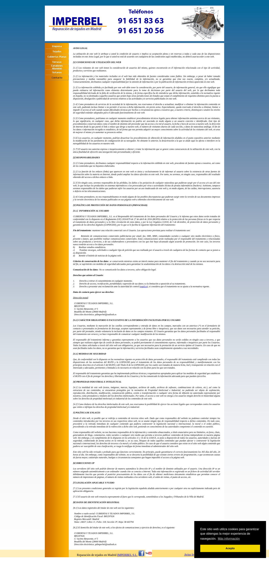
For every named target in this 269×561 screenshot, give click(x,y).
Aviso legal (191, 554)
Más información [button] (229, 538)
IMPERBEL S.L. (127, 555)
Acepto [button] (230, 548)
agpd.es (143, 286)
